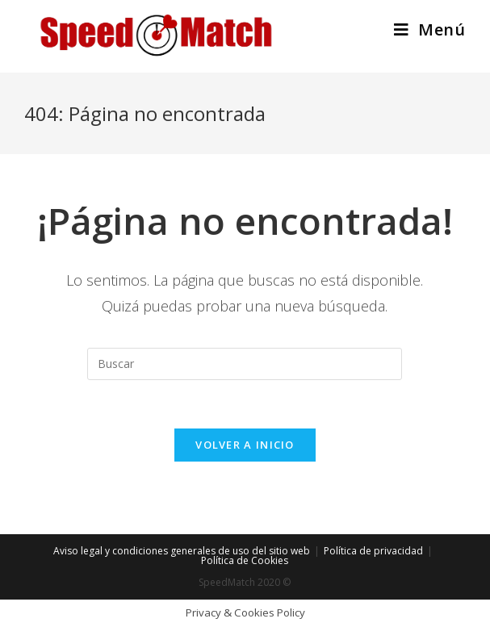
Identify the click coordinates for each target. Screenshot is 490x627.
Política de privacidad (373, 551)
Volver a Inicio (245, 444)
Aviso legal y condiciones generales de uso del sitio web (181, 551)
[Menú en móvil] (430, 29)
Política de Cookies (244, 560)
